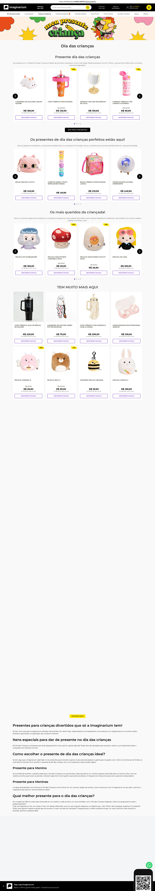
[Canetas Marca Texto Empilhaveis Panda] (61, 175)
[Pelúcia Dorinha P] (28, 373)
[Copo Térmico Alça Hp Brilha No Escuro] (28, 318)
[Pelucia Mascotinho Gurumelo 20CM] (61, 250)
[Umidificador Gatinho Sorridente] (126, 175)
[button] (38, 7)
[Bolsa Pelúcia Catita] (29, 175)
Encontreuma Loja (102, 7)
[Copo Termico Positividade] (61, 94)
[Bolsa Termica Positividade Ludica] (93, 175)
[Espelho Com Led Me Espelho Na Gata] (93, 94)
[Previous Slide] (15, 96)
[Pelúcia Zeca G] (61, 373)
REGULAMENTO (91, 1)
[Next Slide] (139, 96)
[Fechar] (3, 886)
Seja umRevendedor (116, 7)
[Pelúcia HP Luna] (126, 250)
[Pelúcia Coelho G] (126, 373)
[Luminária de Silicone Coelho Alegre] (29, 94)
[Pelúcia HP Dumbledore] (29, 250)
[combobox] (71, 7)
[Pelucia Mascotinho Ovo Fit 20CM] (93, 250)
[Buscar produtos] (88, 7)
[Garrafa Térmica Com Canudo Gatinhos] (126, 94)
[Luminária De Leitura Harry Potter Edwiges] (61, 318)
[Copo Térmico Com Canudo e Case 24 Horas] (93, 318)
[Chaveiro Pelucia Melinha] (93, 373)
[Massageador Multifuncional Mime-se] (126, 318)
